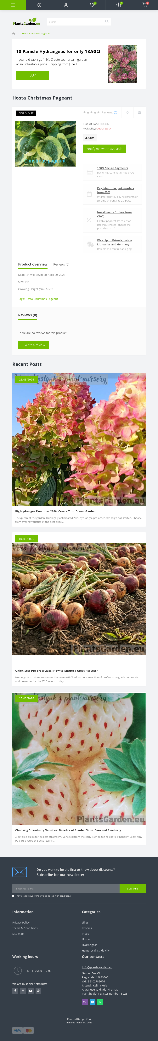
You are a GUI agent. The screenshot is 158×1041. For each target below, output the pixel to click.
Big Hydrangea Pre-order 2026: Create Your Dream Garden (55, 511)
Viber (84, 1002)
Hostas (86, 939)
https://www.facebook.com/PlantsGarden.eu (15, 990)
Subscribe (132, 888)
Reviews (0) (61, 264)
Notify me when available (104, 149)
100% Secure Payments (112, 168)
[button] (66, 5)
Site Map (18, 933)
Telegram (92, 1002)
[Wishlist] (127, 112)
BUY (33, 75)
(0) (115, 112)
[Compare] (139, 112)
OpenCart (86, 1019)
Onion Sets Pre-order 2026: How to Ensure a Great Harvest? (56, 670)
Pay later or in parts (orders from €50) (115, 190)
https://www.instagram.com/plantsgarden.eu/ (23, 990)
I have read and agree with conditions (43, 895)
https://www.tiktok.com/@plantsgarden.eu (38, 990)
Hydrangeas (89, 945)
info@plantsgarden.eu (97, 967)
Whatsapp (100, 1002)
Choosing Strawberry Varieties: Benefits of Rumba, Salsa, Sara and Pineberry (68, 830)
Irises (85, 933)
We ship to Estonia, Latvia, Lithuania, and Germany (115, 242)
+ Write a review (33, 345)
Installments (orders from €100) (114, 214)
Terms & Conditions (25, 928)
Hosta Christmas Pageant (41, 299)
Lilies (85, 922)
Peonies (87, 928)
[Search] (107, 22)
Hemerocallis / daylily (96, 950)
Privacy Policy (35, 895)
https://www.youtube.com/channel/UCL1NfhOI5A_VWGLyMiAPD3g (30, 990)
